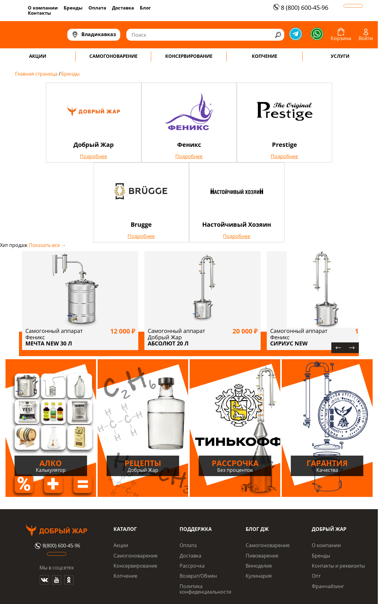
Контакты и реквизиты (338, 565)
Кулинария (259, 575)
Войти (366, 38)
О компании (43, 8)
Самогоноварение (135, 555)
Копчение (125, 575)
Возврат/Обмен (198, 575)
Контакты (39, 13)
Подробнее (93, 156)
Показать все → (47, 245)
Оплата (97, 8)
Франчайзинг (328, 586)
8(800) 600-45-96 (56, 546)
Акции (120, 545)
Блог (145, 8)
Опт (316, 575)
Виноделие (259, 565)
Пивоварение (262, 555)
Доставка (123, 8)
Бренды (73, 8)
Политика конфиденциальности (205, 589)
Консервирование (135, 565)
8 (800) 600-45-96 (300, 7)
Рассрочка (192, 565)
